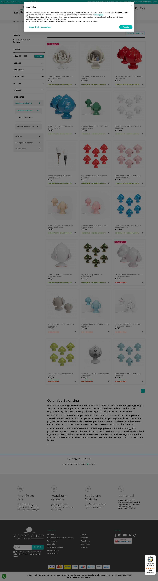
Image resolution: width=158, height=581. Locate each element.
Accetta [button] (126, 27)
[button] (131, 5)
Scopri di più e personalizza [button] (40, 27)
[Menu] (154, 556)
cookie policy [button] (98, 15)
